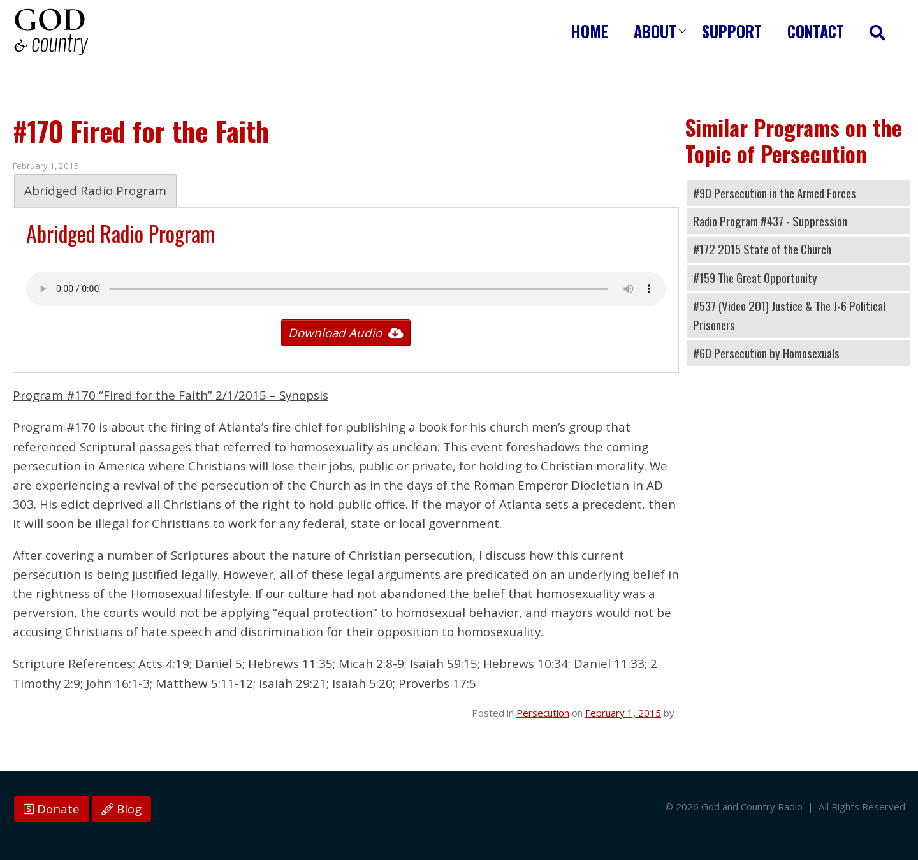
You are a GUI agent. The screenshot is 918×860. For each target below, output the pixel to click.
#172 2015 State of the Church (762, 249)
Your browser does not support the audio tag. (346, 289)
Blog (121, 809)
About (655, 31)
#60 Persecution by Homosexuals (766, 352)
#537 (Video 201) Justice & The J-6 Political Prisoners (789, 315)
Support (732, 31)
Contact (815, 31)
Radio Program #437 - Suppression (770, 221)
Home (589, 31)
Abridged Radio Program (95, 190)
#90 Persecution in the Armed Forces (774, 192)
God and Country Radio (51, 31)
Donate (52, 809)
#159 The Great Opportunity (755, 277)
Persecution (542, 712)
